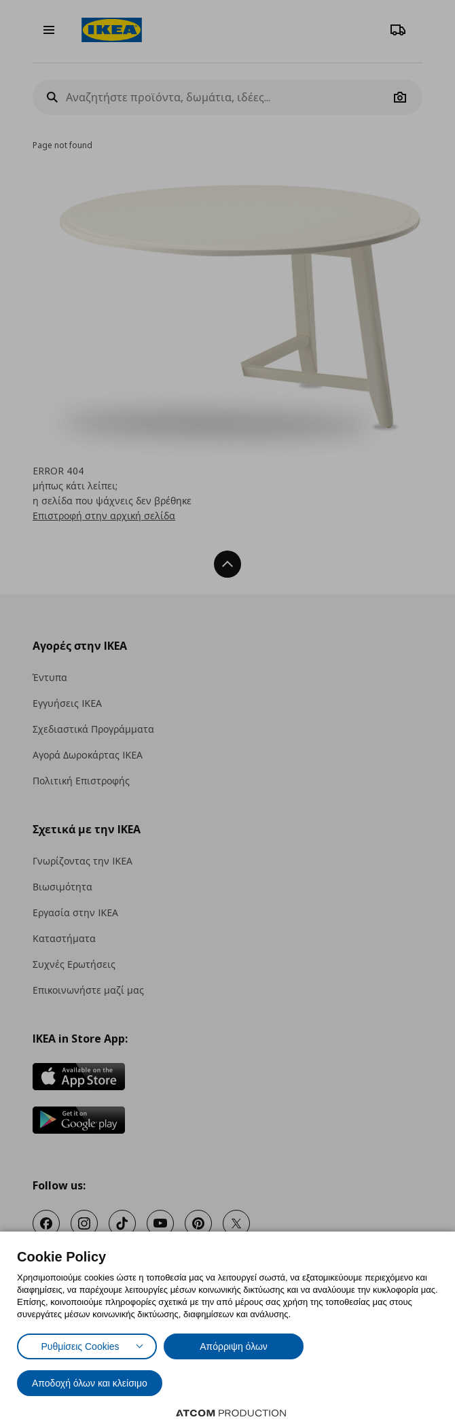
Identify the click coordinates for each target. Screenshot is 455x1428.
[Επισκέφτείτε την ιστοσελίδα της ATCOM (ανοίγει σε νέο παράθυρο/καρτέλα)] (231, 1413)
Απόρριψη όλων (234, 1346)
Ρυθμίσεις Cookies (80, 1346)
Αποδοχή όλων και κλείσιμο (89, 1383)
